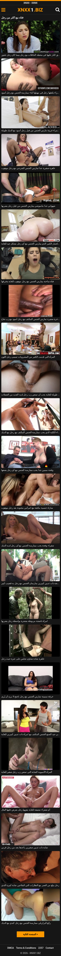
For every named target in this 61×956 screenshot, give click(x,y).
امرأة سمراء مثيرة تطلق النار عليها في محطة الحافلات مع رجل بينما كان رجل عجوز (30, 55)
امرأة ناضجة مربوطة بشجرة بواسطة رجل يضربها (24, 621)
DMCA (10, 948)
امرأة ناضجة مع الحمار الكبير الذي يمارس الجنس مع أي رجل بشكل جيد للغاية (30, 243)
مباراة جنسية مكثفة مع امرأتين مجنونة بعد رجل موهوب (27, 508)
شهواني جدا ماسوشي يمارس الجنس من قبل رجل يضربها (28, 206)
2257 (40, 948)
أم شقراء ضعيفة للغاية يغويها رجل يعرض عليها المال (25, 809)
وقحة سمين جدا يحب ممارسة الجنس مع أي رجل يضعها (27, 470)
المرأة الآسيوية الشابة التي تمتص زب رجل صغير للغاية (26, 772)
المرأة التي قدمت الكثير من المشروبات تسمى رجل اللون (28, 357)
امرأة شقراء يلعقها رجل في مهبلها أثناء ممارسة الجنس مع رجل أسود (30, 92)
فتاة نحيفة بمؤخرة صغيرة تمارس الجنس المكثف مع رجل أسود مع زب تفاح (30, 319)
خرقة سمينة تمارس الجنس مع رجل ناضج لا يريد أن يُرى (27, 696)
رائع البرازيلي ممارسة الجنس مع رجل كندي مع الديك (26, 923)
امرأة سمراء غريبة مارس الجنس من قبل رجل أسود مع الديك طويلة (30, 130)
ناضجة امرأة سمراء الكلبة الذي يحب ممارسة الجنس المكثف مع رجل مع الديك (30, 432)
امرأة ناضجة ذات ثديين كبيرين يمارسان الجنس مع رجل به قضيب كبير (30, 583)
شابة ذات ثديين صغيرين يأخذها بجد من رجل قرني (24, 847)
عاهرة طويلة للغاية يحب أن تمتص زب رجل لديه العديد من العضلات (30, 394)
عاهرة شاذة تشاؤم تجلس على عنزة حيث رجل (22, 658)
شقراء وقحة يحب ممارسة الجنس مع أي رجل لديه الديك (27, 545)
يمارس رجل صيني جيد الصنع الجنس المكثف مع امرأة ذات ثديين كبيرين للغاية (30, 734)
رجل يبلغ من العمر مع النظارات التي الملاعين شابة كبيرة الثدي (30, 885)
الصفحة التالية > (30, 934)
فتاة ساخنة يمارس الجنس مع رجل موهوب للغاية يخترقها (27, 281)
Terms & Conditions (26, 948)
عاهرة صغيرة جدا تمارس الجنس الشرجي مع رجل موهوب (28, 168)
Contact (50, 948)
